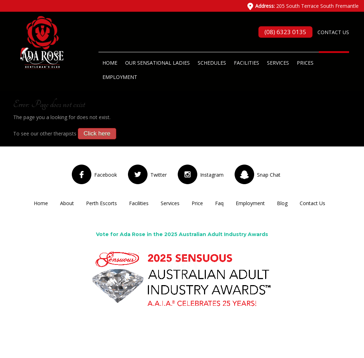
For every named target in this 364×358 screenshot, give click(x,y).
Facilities (246, 62)
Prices (305, 62)
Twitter (158, 174)
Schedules (212, 62)
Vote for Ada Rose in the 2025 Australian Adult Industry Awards (182, 234)
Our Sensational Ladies (157, 62)
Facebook (105, 174)
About (67, 203)
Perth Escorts (101, 203)
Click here (97, 133)
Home (109, 62)
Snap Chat (268, 174)
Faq (219, 203)
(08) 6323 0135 (285, 32)
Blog (282, 203)
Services (278, 62)
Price (197, 203)
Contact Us (333, 32)
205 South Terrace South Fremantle (307, 5)
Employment (119, 77)
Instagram (212, 174)
